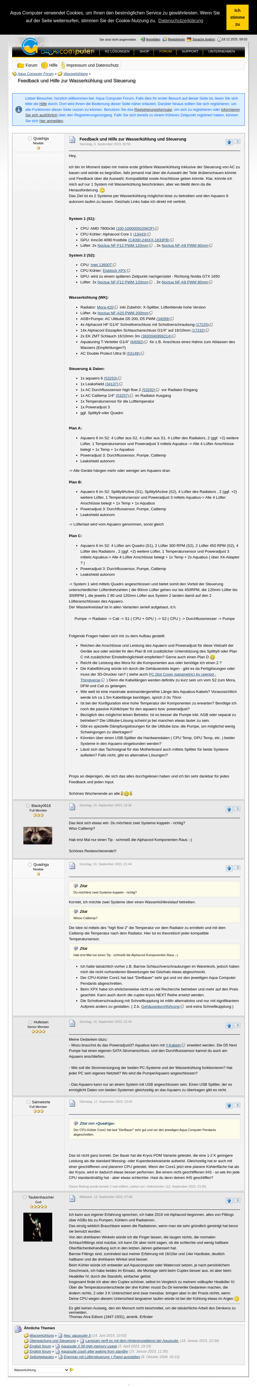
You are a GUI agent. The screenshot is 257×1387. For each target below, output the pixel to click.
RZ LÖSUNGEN (117, 51)
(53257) (122, 395)
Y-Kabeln (173, 1044)
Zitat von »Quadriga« (97, 1123)
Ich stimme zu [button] (237, 17)
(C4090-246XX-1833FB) (149, 239)
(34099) (163, 318)
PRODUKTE (85, 51)
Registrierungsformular (153, 109)
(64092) (136, 341)
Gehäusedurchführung (160, 1006)
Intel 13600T (101, 264)
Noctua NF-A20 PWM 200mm (122, 312)
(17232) (198, 330)
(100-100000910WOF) (135, 228)
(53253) (110, 378)
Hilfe (43, 103)
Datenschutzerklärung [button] (180, 20)
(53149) (133, 353)
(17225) (202, 324)
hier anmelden (51, 120)
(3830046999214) (156, 335)
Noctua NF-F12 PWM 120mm (122, 245)
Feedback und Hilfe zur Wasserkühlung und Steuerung (77, 80)
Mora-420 (105, 306)
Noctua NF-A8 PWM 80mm (185, 245)
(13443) (140, 233)
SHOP (144, 51)
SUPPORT (190, 51)
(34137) (111, 384)
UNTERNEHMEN (222, 51)
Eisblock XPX (114, 270)
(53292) (148, 389)
